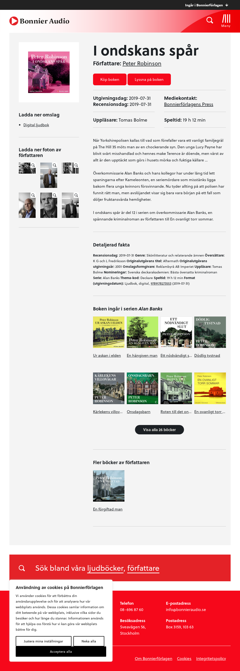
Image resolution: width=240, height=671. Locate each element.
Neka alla (89, 641)
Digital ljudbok (36, 124)
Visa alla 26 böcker (159, 429)
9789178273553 (161, 283)
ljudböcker (105, 567)
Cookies (184, 658)
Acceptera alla (61, 651)
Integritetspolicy (211, 658)
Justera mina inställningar (43, 641)
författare (143, 567)
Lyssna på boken (149, 79)
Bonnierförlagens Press (188, 104)
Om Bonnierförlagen (153, 658)
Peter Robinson (142, 63)
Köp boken (109, 79)
